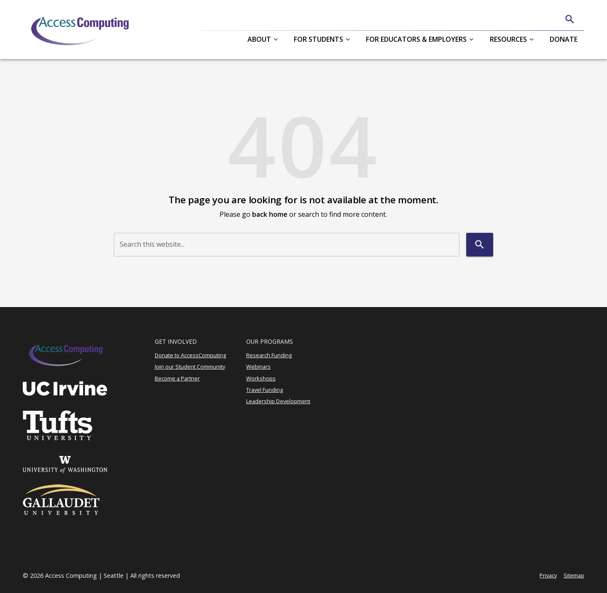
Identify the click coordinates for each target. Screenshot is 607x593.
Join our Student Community (190, 366)
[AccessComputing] (81, 29)
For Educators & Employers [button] (416, 39)
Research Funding (269, 355)
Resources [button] (508, 39)
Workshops (261, 378)
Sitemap (574, 575)
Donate (563, 39)
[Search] (569, 19)
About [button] (259, 39)
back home (269, 214)
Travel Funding (264, 390)
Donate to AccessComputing (190, 355)
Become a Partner (177, 378)
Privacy (548, 575)
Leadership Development (278, 401)
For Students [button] (318, 39)
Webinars (258, 366)
